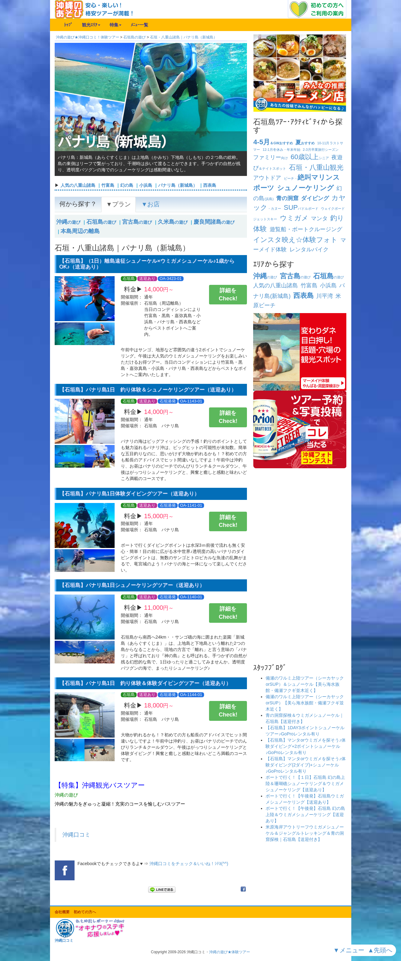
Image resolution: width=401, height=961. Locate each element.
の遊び (68, 222)
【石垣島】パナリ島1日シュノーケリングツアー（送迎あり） (132, 585)
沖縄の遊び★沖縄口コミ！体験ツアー (87, 37)
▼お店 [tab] (150, 204)
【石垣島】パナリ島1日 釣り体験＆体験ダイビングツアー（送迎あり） (145, 683)
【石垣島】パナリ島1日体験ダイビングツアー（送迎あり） (129, 493)
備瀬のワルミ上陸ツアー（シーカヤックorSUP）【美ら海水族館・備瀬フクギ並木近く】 (305, 703)
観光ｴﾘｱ (91, 24)
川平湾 (324, 296)
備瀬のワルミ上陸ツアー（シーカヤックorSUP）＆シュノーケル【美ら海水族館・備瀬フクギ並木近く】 (305, 684)
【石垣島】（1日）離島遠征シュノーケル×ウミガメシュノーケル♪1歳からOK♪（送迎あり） (147, 264)
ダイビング (315, 198)
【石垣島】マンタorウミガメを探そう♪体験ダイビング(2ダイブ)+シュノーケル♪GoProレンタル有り (305, 765)
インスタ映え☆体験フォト (295, 240)
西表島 (209, 185)
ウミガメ (294, 218)
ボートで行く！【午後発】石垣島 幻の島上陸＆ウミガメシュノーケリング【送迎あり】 (305, 814)
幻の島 (126, 185)
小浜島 (145, 185)
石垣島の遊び (134, 37)
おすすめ (305, 143)
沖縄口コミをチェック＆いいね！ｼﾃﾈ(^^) (188, 863)
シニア (310, 158)
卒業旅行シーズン (321, 149)
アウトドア (267, 178)
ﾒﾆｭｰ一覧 (139, 24)
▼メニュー (349, 950)
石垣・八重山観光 (316, 167)
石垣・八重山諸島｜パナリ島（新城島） (183, 37)
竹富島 (107, 185)
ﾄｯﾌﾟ (68, 24)
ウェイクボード (333, 208)
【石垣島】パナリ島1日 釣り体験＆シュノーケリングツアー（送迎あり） (148, 390)
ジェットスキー (265, 219)
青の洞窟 (287, 198)
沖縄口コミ (76, 835)
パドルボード (301, 208)
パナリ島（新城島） (177, 185)
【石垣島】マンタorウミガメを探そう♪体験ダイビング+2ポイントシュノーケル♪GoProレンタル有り (305, 746)
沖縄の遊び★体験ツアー (229, 952)
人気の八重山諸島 (78, 185)
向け (270, 158)
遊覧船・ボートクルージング (306, 229)
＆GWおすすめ (273, 143)
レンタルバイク (309, 249)
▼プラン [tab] (118, 204)
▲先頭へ (381, 950)
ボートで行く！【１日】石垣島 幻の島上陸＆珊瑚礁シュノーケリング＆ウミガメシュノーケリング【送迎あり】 (305, 783)
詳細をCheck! (228, 294)
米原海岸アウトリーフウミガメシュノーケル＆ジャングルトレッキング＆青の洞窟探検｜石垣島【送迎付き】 (305, 833)
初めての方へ (85, 912)
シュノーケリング (305, 188)
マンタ (319, 218)
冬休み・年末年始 (281, 149)
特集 (115, 24)
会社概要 (62, 912)
